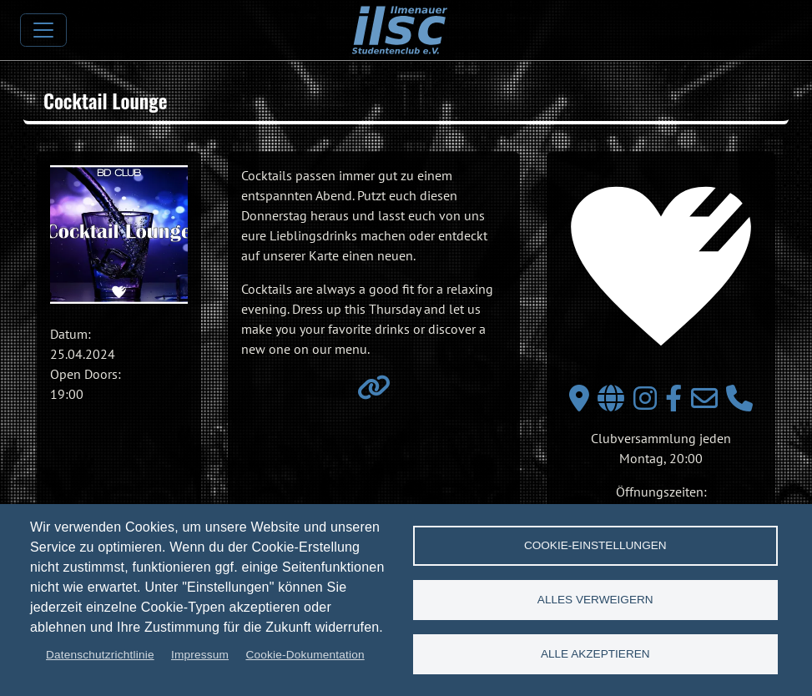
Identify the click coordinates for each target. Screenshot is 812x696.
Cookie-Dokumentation (304, 654)
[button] (119, 234)
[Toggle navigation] (43, 30)
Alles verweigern (595, 599)
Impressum (200, 654)
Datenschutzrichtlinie (100, 654)
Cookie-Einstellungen (595, 545)
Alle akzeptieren (595, 654)
